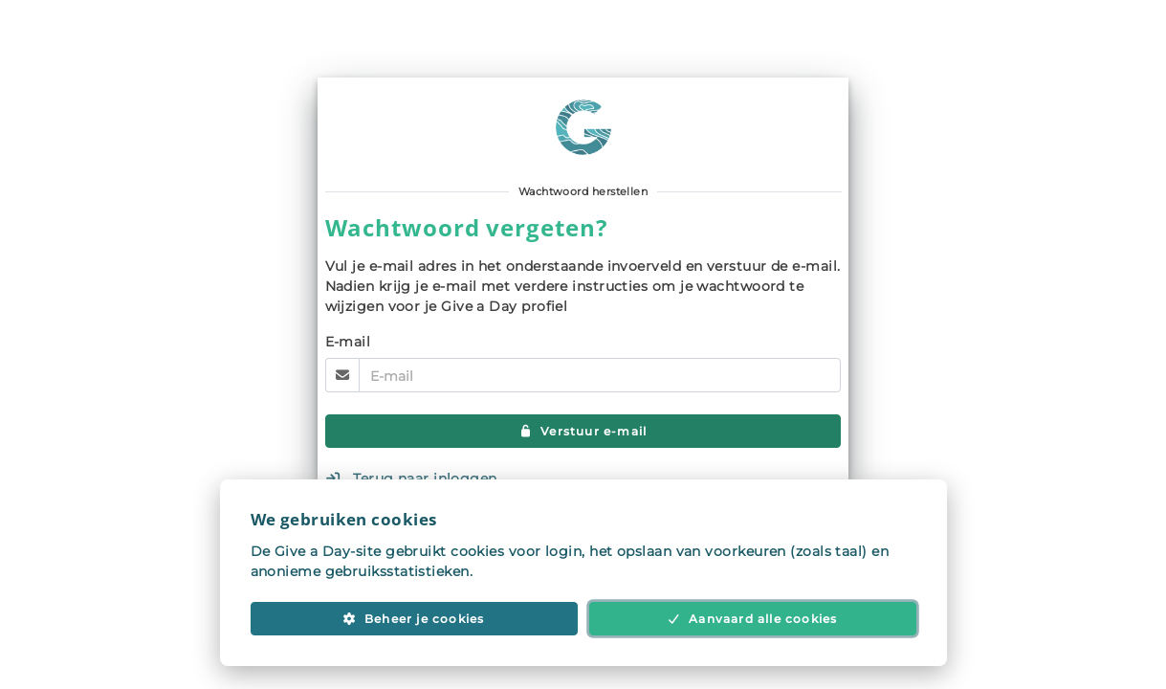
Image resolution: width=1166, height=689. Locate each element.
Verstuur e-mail (583, 431)
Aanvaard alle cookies (753, 618)
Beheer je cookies (413, 618)
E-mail (348, 341)
